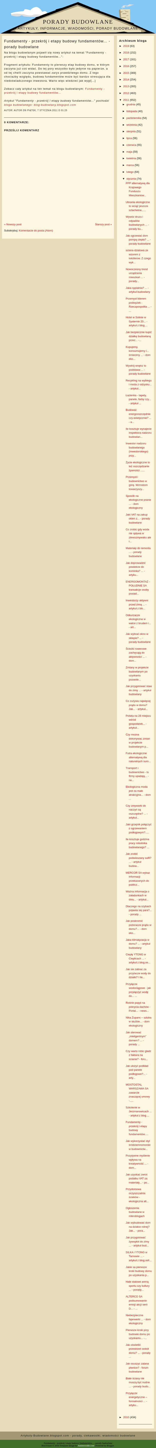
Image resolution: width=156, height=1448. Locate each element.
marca (130, 165)
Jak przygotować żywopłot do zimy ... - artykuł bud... (137, 1241)
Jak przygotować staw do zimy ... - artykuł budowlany (139, 690)
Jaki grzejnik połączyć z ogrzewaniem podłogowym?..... (138, 828)
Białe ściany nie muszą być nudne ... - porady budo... (138, 1382)
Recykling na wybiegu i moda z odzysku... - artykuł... (138, 384)
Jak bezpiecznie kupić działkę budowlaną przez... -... (138, 336)
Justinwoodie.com (86, 1445)
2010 (126, 1417)
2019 (126, 46)
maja (129, 151)
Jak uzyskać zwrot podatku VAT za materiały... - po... (137, 1178)
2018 (126, 52)
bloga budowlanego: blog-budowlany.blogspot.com (40, 104)
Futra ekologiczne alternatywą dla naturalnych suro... (138, 757)
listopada (132, 111)
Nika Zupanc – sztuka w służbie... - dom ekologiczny (138, 1021)
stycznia (131, 178)
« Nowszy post (13, 224)
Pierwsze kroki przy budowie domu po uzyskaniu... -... (138, 1334)
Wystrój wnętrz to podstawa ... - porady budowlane (138, 369)
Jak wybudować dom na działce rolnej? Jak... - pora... (138, 1226)
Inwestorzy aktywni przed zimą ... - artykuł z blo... (137, 604)
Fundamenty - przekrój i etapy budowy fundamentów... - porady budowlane (57, 44)
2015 (126, 72)
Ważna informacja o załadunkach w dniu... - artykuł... (137, 895)
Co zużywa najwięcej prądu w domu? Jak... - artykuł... (138, 705)
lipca (129, 138)
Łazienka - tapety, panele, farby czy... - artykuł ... (138, 399)
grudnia (131, 104)
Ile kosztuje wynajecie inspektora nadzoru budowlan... (138, 432)
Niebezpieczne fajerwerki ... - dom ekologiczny (138, 1319)
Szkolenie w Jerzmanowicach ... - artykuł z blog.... (138, 1111)
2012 (126, 93)
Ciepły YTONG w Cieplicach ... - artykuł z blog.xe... (138, 958)
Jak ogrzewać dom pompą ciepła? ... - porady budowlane (138, 239)
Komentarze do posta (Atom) (36, 230)
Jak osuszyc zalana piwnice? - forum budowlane (137, 1367)
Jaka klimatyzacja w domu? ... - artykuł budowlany (138, 943)
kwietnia (131, 158)
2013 (126, 86)
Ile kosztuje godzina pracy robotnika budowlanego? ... (137, 843)
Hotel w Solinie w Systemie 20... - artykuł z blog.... (136, 321)
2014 (126, 79)
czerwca (131, 144)
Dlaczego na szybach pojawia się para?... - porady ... (139, 910)
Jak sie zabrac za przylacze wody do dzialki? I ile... (138, 973)
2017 (126, 59)
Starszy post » (103, 224)
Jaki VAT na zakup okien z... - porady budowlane (138, 518)
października (134, 118)
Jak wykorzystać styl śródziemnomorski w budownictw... (138, 1145)
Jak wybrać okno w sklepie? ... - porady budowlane (138, 637)
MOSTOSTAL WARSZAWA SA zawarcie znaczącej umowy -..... (138, 1092)
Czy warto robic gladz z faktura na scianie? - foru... (138, 1055)
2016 (126, 66)
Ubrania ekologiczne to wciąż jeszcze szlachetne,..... (138, 206)
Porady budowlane (78, 22)
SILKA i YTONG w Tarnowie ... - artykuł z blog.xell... (138, 1256)
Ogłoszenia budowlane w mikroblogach (135, 1212)
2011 (126, 99)
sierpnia (131, 131)
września (132, 124)
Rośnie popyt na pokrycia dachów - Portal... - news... (138, 1006)
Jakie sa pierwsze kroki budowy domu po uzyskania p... (139, 1271)
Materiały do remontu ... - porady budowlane (138, 552)
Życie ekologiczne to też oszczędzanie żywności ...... (138, 466)
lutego (130, 171)
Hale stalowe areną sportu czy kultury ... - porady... (137, 1285)
